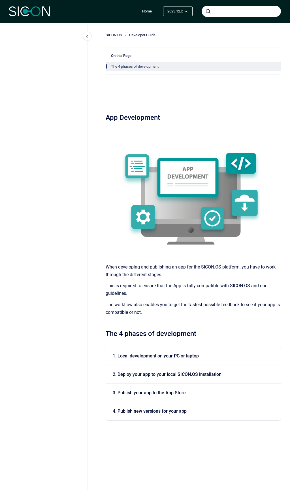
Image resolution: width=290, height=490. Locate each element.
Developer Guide (142, 35)
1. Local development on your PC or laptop (156, 356)
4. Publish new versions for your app (150, 411)
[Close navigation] (87, 36)
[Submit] (208, 11)
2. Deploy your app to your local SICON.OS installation (167, 374)
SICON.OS (114, 35)
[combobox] (241, 11)
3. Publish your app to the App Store (149, 392)
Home (147, 11)
